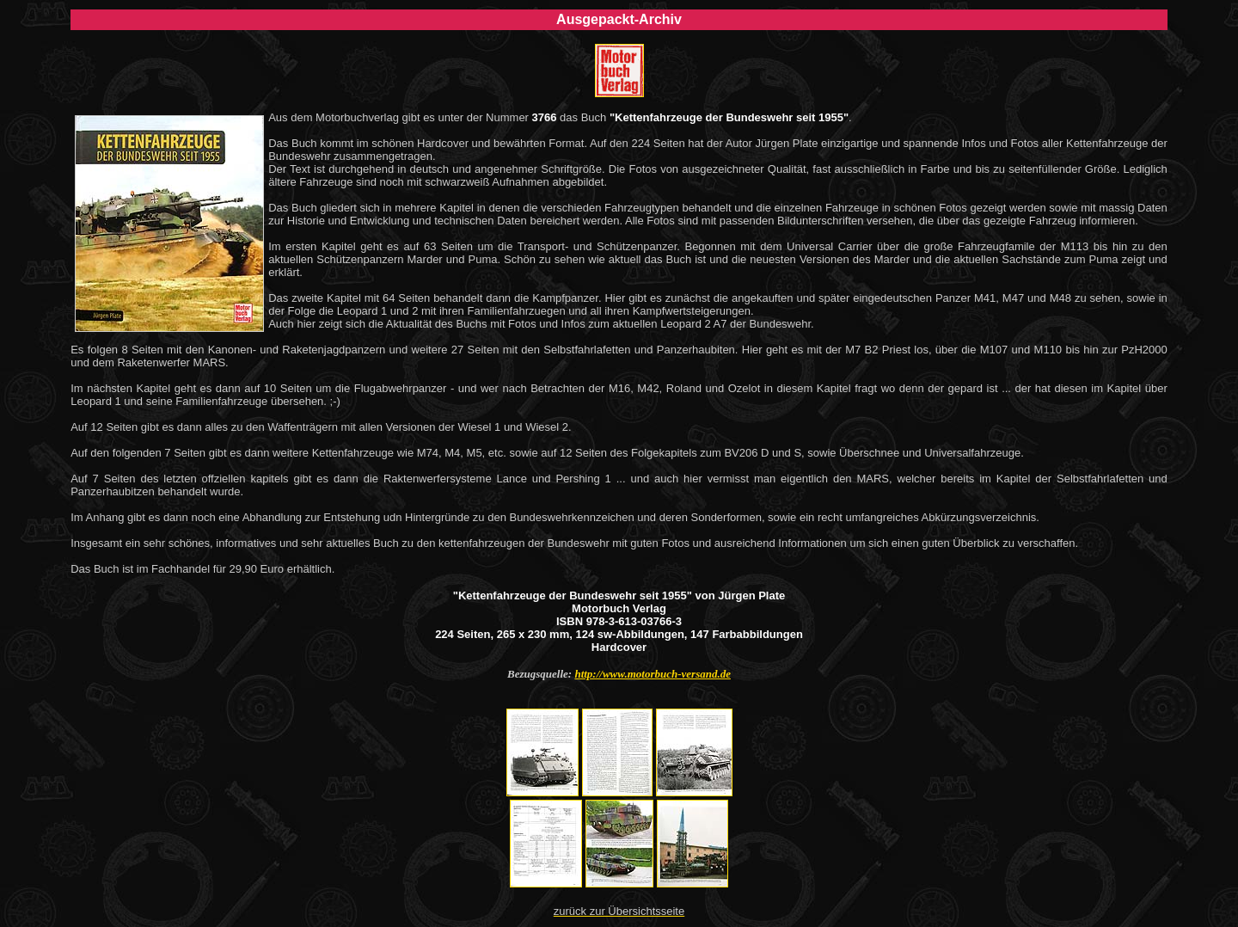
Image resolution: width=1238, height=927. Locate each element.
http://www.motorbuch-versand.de (652, 673)
